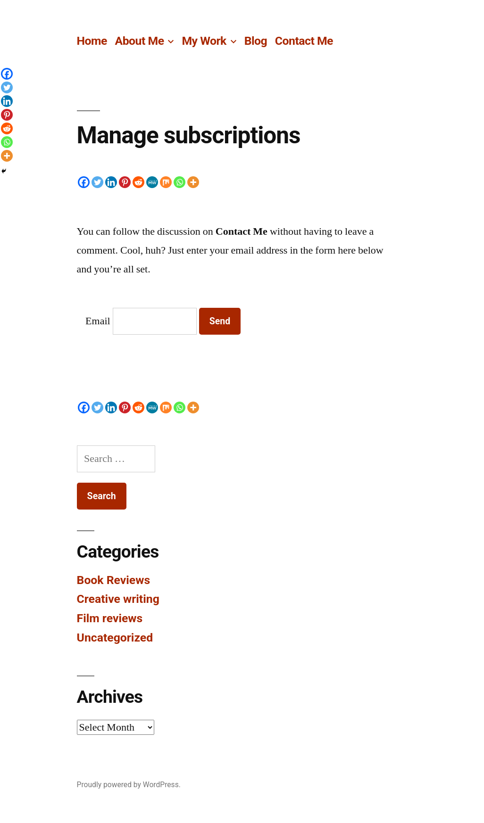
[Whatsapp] (179, 182)
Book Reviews (113, 580)
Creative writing (118, 599)
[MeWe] (152, 182)
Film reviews (110, 618)
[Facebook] (84, 182)
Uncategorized (115, 637)
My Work (204, 41)
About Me (139, 41)
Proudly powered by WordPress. (129, 784)
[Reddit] (138, 182)
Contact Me (304, 41)
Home (92, 41)
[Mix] (166, 182)
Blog (255, 41)
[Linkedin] (111, 182)
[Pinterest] (125, 182)
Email (97, 321)
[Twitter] (97, 182)
